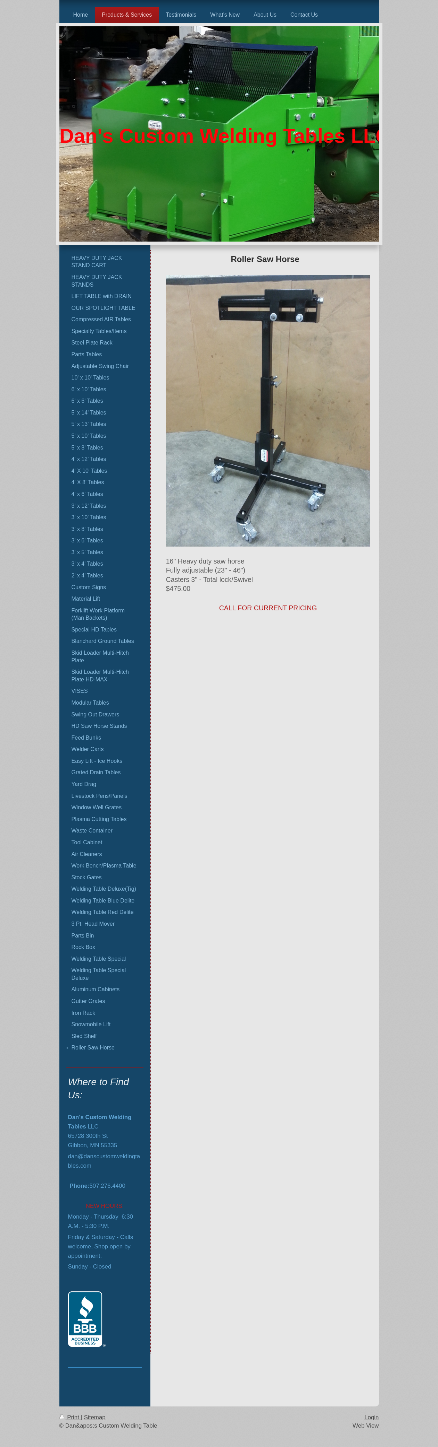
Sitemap (95, 1417)
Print (70, 1417)
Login (371, 1417)
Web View (366, 1425)
